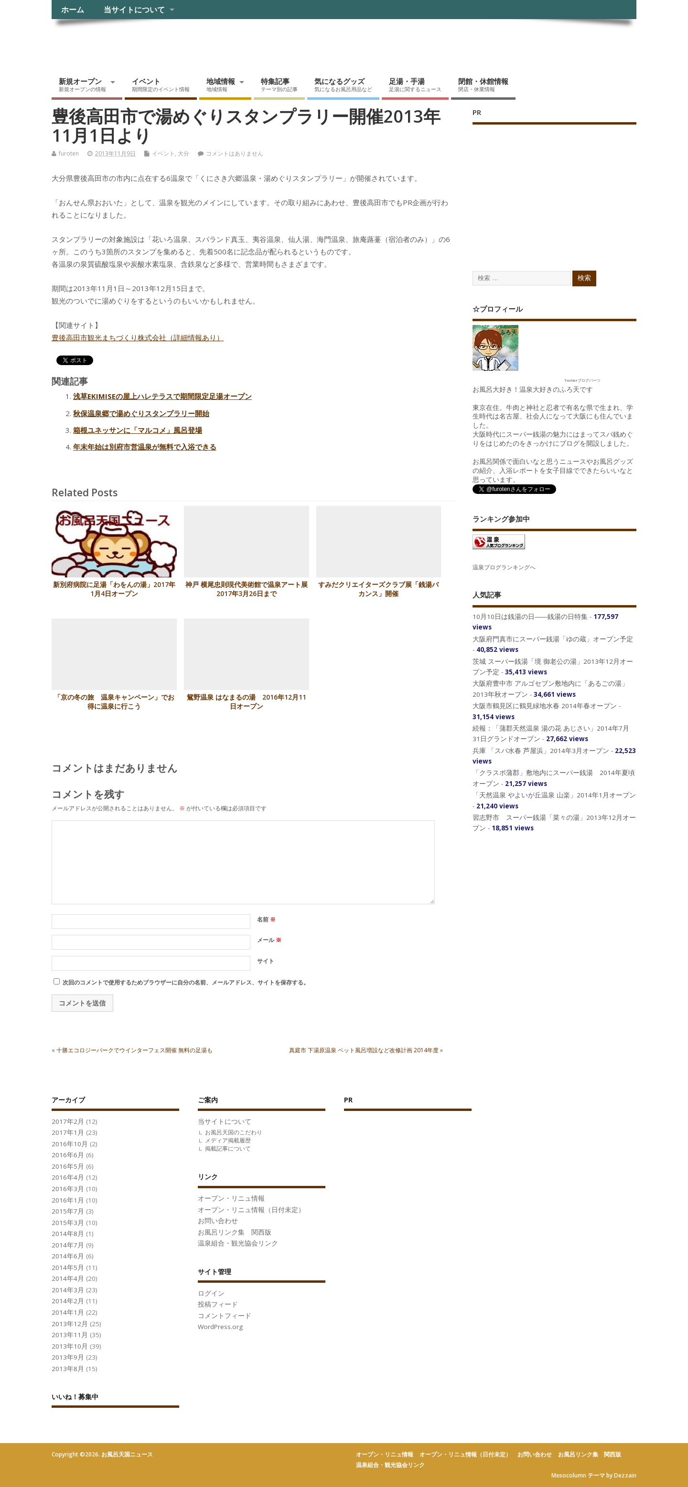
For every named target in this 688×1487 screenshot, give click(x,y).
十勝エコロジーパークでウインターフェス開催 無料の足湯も (134, 1050)
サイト (265, 961)
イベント (161, 84)
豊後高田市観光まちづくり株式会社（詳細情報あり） (138, 337)
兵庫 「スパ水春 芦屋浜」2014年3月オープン (541, 750)
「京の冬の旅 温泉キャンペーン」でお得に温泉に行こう (114, 702)
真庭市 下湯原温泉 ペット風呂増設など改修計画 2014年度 (364, 1050)
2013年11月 (70, 1334)
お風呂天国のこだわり (233, 1132)
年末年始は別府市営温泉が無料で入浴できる (144, 446)
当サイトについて (134, 9)
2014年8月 (68, 1233)
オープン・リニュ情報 (231, 1198)
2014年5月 (68, 1267)
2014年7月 (68, 1245)
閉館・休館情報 (483, 84)
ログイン (211, 1293)
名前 (266, 919)
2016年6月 (68, 1155)
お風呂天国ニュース (126, 40)
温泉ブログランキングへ (504, 567)
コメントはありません (234, 153)
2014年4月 (68, 1278)
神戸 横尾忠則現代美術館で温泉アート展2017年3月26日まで (246, 589)
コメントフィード (224, 1315)
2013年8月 (68, 1368)
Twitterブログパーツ (582, 380)
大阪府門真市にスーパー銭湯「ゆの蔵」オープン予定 (553, 639)
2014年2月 (68, 1301)
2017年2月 (68, 1121)
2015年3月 (68, 1222)
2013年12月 (70, 1323)
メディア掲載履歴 (228, 1140)
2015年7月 (68, 1211)
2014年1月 (68, 1312)
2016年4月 (68, 1177)
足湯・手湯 (415, 84)
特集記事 (279, 84)
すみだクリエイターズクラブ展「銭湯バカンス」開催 (378, 589)
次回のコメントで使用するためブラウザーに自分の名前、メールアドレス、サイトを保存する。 (186, 982)
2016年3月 (68, 1188)
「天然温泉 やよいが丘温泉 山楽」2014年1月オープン (554, 795)
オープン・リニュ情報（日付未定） (251, 1209)
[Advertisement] (544, 188)
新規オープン (82, 84)
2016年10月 (70, 1144)
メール (269, 940)
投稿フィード (218, 1304)
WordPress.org (220, 1326)
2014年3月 (68, 1290)
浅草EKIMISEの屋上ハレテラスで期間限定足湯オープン (162, 396)
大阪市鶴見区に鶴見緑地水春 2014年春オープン (545, 706)
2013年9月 (68, 1357)
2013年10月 (70, 1346)
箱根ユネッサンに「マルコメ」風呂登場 (137, 430)
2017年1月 (68, 1132)
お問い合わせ (218, 1220)
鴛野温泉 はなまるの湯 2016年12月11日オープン (246, 702)
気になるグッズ (343, 84)
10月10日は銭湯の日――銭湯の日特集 (530, 616)
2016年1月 (68, 1200)
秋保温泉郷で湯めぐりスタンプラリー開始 (141, 413)
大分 (183, 153)
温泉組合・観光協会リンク (238, 1243)
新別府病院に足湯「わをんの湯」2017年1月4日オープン (114, 589)
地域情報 (220, 84)
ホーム (72, 9)
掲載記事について (228, 1148)
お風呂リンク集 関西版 (234, 1232)
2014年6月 (68, 1256)
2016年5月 (68, 1166)
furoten (69, 153)
